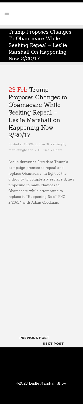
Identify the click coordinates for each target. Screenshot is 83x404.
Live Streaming (50, 144)
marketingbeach (20, 150)
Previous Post (34, 338)
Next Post (53, 343)
